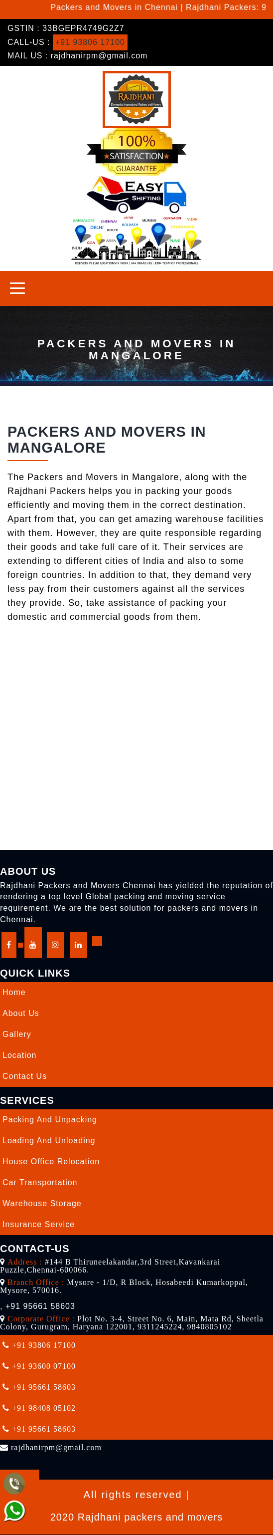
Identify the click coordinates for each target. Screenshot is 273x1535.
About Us (20, 1013)
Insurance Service (38, 1224)
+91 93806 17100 (90, 42)
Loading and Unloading (48, 1140)
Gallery (16, 1034)
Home (14, 992)
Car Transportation (40, 1182)
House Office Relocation (51, 1161)
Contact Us (24, 1076)
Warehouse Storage (42, 1203)
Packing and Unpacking (49, 1119)
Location (19, 1055)
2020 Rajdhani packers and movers (136, 1517)
